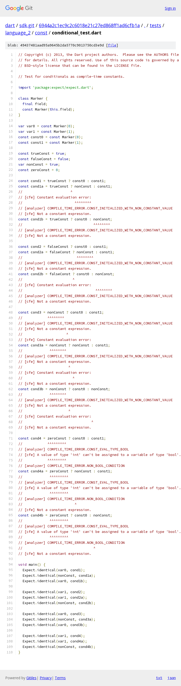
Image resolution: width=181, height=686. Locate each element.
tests (155, 25)
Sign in (170, 8)
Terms (60, 677)
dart (10, 25)
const (41, 32)
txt (159, 677)
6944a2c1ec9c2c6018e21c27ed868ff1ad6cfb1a (89, 25)
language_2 (18, 32)
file (112, 45)
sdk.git (26, 25)
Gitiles (31, 677)
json (171, 677)
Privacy (46, 677)
